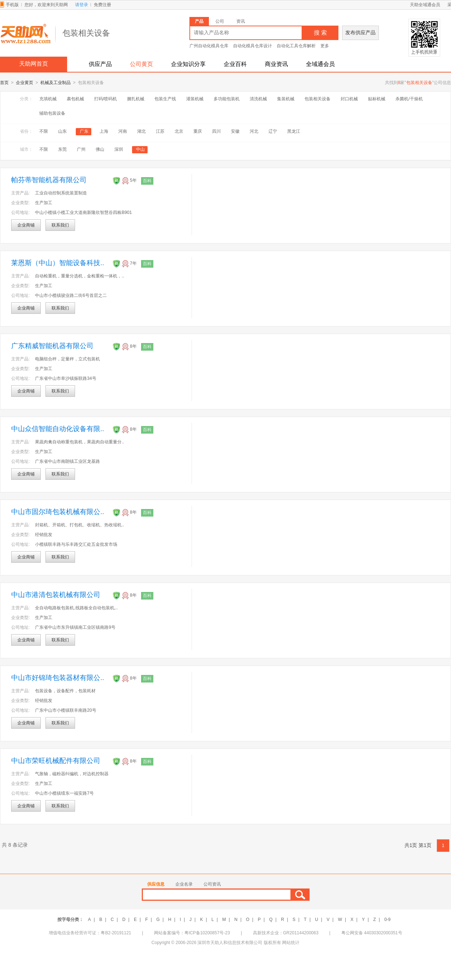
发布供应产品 (360, 32)
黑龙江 (293, 131)
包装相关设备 (317, 99)
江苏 (160, 131)
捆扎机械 (135, 99)
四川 (216, 131)
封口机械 (349, 99)
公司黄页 (141, 64)
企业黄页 (24, 82)
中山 (140, 149)
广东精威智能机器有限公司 (52, 346)
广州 (81, 149)
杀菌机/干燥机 (408, 99)
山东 (62, 131)
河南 (122, 131)
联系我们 (60, 225)
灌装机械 (194, 99)
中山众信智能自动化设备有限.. (57, 429)
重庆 (197, 131)
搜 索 (320, 33)
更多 (324, 45)
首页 (4, 82)
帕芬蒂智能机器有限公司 (49, 180)
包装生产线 (165, 99)
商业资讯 (276, 64)
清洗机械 (258, 99)
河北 (254, 131)
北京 (179, 131)
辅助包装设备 (52, 113)
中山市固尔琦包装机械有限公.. (57, 512)
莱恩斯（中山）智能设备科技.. (57, 263)
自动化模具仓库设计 (252, 45)
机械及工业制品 (55, 82)
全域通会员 (320, 64)
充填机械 (48, 99)
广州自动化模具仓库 (208, 45)
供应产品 (100, 64)
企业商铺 (26, 225)
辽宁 (272, 131)
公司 (219, 21)
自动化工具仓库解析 (296, 45)
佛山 (100, 149)
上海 (104, 131)
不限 (43, 131)
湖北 (141, 131)
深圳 (118, 149)
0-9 (387, 919)
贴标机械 (376, 99)
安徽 (235, 131)
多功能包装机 (227, 99)
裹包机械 (75, 99)
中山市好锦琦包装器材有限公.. (57, 678)
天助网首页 (33, 64)
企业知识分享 (188, 64)
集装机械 (285, 99)
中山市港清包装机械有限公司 (55, 595)
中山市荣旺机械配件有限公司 (55, 761)
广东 (84, 131)
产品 (199, 21)
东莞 (62, 149)
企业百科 (235, 64)
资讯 (240, 21)
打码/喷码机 (105, 99)
